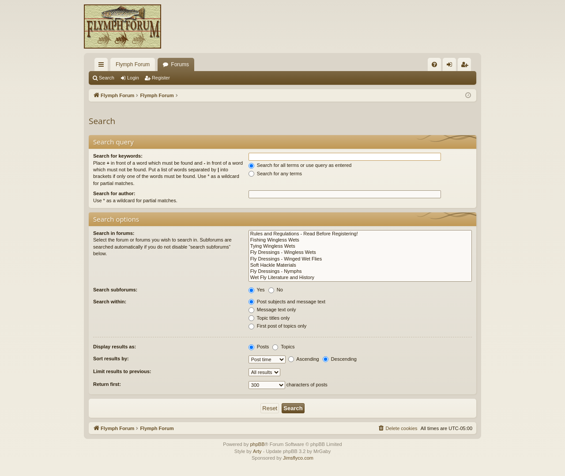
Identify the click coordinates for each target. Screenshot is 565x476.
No (275, 289)
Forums (180, 64)
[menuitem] (434, 64)
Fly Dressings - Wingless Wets (360, 252)
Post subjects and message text (287, 301)
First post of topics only (278, 326)
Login (133, 77)
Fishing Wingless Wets (360, 240)
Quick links (103, 66)
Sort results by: (111, 358)
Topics (283, 346)
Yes (257, 289)
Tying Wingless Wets (360, 246)
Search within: (109, 301)
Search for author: (114, 193)
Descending (340, 359)
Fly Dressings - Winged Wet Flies (360, 259)
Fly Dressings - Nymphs (360, 271)
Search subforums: (115, 289)
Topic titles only (269, 318)
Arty (257, 451)
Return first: (107, 384)
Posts (259, 346)
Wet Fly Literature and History (360, 278)
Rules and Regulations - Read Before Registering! (360, 234)
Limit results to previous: (122, 371)
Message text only (272, 309)
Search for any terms (275, 173)
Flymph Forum (133, 64)
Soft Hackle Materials (360, 265)
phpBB (257, 444)
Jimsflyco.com (298, 458)
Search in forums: (114, 233)
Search (106, 77)
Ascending (303, 359)
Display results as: (114, 346)
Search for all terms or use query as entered (300, 165)
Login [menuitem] (451, 66)
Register (161, 77)
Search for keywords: (118, 156)
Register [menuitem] (466, 66)
